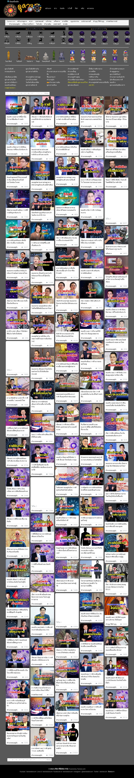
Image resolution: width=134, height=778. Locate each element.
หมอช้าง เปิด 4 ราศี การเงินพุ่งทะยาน (91, 211)
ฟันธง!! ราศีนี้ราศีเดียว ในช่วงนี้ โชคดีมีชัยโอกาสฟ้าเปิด (116, 181)
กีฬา (76, 8)
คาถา (31, 21)
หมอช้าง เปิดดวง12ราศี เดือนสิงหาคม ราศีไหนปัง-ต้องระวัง (116, 311)
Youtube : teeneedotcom (28, 772)
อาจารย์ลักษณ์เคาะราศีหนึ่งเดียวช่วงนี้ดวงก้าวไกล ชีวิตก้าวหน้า (65, 270)
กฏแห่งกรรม (74, 21)
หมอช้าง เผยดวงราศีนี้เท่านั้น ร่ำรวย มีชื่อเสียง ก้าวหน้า (16, 118)
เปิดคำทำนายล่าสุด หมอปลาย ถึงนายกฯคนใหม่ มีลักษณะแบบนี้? (66, 303)
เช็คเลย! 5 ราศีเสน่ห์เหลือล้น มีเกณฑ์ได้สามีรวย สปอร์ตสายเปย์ (42, 119)
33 (10, 93)
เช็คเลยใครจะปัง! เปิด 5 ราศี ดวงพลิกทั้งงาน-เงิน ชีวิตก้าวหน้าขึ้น (91, 394)
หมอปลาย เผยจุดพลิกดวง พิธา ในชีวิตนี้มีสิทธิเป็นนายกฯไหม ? (42, 307)
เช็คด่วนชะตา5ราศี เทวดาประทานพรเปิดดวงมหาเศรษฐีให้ (66, 583)
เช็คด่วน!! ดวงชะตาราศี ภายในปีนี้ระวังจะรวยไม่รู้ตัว (91, 241)
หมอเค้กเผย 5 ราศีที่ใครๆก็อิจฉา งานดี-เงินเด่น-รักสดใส (116, 712)
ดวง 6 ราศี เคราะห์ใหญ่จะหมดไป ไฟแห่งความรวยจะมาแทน (91, 181)
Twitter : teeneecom (100, 772)
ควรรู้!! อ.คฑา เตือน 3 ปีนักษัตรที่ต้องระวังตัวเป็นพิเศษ (17, 332)
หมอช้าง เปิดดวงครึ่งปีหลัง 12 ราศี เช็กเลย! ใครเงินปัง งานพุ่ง (66, 458)
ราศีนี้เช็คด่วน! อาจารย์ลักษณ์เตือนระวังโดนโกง (41, 535)
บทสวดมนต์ (39, 21)
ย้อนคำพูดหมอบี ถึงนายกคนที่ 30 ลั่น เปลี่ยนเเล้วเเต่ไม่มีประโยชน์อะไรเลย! (17, 179)
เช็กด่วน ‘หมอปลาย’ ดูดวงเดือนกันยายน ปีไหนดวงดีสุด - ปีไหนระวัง (116, 119)
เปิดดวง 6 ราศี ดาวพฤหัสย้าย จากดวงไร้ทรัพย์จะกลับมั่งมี (66, 651)
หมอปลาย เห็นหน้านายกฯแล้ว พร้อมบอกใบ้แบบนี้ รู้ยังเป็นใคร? (42, 275)
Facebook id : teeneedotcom (63, 772)
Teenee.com (11, 21)
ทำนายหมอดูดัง (14, 24)
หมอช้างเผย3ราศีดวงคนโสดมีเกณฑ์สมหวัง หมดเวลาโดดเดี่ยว (116, 342)
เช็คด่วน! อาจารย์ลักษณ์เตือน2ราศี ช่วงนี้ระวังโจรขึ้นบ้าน (41, 404)
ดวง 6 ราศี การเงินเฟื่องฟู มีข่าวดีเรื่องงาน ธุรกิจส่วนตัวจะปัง (17, 703)
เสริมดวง (56, 21)
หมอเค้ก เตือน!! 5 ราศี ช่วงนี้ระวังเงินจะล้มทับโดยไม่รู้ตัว (16, 581)
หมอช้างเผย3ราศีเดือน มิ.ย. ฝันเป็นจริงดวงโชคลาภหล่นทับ (91, 615)
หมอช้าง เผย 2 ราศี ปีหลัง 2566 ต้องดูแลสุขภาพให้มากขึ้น (116, 374)
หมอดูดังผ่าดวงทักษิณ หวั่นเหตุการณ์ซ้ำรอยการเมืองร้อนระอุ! (42, 338)
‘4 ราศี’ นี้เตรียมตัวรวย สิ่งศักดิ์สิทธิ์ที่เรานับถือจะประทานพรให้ (42, 467)
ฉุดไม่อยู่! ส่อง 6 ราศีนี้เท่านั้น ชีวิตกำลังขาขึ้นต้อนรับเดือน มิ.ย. (65, 682)
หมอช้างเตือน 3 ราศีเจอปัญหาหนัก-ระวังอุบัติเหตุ (91, 151)
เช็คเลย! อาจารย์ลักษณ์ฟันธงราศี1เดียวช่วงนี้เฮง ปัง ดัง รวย (17, 460)
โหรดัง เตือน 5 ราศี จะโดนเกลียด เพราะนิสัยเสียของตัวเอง (17, 490)
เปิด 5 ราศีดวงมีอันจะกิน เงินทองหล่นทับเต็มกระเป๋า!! (115, 434)
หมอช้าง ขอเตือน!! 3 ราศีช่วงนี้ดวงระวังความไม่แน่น (91, 708)
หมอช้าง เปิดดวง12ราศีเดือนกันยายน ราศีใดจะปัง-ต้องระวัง (17, 148)
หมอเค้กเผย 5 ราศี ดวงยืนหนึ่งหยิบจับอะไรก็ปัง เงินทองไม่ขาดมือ (91, 676)
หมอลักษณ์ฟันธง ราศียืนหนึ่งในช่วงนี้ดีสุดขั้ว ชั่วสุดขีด (17, 611)
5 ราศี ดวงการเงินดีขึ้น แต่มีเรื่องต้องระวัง (41, 244)
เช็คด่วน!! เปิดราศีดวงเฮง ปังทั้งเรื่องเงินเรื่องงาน (17, 302)
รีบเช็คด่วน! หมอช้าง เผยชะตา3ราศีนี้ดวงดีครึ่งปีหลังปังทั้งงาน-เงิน (91, 427)
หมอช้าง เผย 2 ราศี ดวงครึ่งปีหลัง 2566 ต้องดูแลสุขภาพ (90, 332)
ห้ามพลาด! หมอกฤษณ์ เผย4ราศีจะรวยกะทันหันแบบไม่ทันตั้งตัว (91, 458)
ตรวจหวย (90, 8)
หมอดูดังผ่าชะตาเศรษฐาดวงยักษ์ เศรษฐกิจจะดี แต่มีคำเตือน (42, 183)
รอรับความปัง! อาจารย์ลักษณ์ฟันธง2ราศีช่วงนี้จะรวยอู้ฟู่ (115, 555)
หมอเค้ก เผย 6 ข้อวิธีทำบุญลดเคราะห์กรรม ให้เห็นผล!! (116, 618)
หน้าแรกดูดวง (22, 21)
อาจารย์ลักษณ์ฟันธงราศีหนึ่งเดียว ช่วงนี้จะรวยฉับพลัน (16, 241)
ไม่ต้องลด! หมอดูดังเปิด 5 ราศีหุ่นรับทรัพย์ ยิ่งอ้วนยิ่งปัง (66, 489)
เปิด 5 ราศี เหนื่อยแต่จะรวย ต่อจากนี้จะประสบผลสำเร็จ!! (66, 239)
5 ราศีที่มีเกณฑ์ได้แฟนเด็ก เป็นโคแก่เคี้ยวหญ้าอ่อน (17, 671)
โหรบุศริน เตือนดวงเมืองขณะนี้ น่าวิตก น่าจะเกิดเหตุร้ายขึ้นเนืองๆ (116, 279)
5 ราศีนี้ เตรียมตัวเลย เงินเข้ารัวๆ (41, 565)
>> (41, 93)
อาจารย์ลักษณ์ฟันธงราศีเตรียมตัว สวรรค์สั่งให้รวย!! (66, 148)
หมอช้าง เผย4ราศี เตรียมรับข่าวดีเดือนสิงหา (90, 272)
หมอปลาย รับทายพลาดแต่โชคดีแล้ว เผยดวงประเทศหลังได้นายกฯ (91, 119)
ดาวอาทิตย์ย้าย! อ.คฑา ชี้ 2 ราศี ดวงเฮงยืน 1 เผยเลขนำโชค (17, 399)
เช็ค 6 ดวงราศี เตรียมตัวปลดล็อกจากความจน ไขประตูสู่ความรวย (41, 597)
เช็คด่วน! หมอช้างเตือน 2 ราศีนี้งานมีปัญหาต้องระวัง (17, 211)
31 (17, 93)
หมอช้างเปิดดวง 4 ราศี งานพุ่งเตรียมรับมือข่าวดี (66, 519)
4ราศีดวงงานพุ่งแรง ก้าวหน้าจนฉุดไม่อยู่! (91, 519)
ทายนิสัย (65, 21)
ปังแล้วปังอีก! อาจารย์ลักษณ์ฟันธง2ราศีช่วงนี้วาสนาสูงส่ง (116, 525)
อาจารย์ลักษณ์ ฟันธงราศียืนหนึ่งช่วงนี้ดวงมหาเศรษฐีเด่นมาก (67, 365)
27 (32, 93)
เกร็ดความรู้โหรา (28, 24)
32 (14, 93)
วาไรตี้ (70, 8)
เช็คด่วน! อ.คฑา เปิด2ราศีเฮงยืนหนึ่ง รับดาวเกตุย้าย (67, 714)
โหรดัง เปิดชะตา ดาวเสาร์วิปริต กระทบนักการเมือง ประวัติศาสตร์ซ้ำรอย (91, 550)
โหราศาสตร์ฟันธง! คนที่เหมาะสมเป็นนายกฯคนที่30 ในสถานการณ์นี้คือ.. (91, 583)
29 (25, 93)
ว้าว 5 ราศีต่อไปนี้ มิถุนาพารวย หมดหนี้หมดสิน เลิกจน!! (116, 649)
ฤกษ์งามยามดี (86, 21)
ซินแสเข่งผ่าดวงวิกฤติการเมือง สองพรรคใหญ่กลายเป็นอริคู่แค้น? (17, 735)
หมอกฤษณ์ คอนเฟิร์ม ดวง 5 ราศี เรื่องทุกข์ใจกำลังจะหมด (65, 395)
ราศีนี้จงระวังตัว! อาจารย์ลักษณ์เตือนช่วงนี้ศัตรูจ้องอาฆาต (17, 429)
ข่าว (55, 8)
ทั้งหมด (46, 93)
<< (7, 93)
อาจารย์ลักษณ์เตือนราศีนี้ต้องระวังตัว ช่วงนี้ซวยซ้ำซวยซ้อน (66, 118)
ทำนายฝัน (47, 24)
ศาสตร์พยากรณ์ (111, 21)
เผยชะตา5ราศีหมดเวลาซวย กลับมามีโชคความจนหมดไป (66, 209)
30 (21, 93)
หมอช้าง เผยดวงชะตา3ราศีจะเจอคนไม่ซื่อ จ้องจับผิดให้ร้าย (116, 404)
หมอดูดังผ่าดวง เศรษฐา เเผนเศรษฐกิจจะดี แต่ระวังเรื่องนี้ (65, 178)
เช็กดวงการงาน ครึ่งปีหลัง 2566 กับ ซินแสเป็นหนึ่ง (17, 550)
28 (28, 93)
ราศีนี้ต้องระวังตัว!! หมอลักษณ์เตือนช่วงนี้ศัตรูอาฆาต (17, 641)
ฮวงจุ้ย (65, 24)
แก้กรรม (48, 21)
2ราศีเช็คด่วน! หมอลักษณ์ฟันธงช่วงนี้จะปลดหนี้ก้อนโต (91, 645)
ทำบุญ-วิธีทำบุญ (98, 21)
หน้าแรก (48, 8)
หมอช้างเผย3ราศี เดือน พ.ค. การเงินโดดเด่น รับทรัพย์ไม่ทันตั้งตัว (116, 680)
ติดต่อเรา (110, 772)
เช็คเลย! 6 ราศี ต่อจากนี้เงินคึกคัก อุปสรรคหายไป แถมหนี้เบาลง (66, 427)
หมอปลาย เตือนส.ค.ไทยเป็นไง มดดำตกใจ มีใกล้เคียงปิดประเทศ (42, 371)
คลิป (82, 8)
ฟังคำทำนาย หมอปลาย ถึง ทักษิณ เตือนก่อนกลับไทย (65, 335)
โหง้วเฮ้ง (39, 24)
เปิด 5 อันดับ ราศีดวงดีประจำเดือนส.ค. (90, 302)
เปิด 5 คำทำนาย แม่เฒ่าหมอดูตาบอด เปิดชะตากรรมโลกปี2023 (116, 587)
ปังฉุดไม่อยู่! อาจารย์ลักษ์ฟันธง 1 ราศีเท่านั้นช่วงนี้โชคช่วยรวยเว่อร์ (66, 550)
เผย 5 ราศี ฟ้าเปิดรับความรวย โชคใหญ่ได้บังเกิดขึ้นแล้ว (116, 495)
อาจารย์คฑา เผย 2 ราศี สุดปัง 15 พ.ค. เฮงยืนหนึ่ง (41, 749)
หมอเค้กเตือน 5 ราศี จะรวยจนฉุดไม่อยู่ (91, 363)
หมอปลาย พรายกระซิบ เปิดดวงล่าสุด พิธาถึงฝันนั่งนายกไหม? (116, 465)
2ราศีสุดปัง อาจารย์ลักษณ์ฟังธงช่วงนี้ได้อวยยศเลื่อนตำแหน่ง (91, 489)
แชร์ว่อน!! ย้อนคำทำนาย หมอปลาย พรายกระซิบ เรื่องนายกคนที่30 (66, 745)
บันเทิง (62, 8)
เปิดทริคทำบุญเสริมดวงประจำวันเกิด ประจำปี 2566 (42, 214)
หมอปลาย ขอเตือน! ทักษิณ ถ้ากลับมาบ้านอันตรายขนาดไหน (17, 272)
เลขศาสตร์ (57, 24)
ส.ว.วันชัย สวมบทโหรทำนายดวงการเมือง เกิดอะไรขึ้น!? (41, 689)
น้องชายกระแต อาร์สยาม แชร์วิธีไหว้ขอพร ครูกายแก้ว (116, 248)
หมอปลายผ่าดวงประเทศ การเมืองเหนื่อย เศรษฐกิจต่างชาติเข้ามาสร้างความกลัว (41, 152)
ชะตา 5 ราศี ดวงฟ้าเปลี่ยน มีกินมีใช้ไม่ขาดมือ (42, 436)
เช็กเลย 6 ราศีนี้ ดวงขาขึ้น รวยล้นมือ (17, 520)
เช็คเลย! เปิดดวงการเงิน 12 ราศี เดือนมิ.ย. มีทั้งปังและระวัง (42, 659)
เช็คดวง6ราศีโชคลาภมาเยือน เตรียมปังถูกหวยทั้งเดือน (116, 151)
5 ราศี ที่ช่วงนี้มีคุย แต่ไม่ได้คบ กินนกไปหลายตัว (42, 719)
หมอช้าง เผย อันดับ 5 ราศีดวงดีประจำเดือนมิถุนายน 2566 (42, 628)
